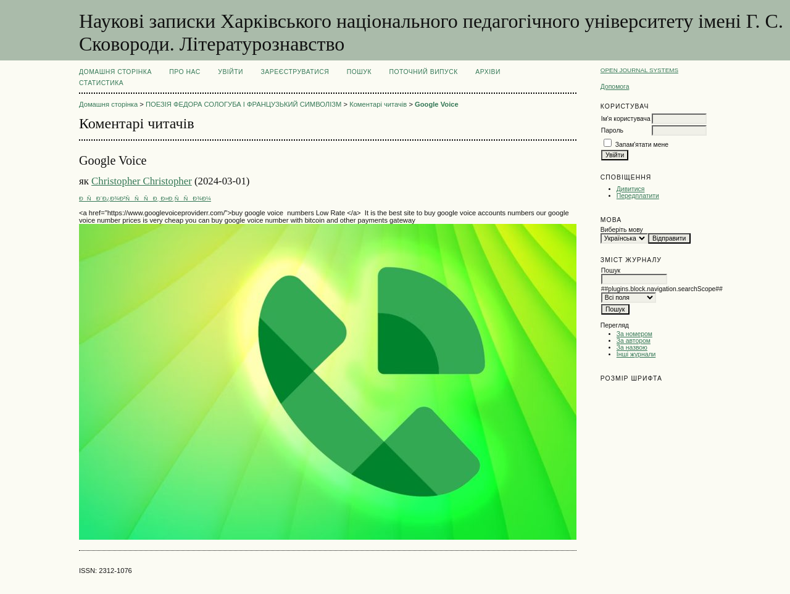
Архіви (488, 71)
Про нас (185, 71)
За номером (634, 334)
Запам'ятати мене (641, 144)
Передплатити (638, 195)
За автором (634, 340)
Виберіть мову (622, 229)
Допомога (615, 86)
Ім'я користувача (626, 118)
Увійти (230, 71)
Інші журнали (636, 354)
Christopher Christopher (141, 181)
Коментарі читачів (378, 104)
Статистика (101, 83)
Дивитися (631, 189)
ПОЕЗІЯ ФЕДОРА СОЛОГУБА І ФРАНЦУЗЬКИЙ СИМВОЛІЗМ (243, 104)
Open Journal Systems (639, 70)
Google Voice (437, 104)
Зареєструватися (295, 71)
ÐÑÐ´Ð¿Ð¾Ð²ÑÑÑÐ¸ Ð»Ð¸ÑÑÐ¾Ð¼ (145, 198)
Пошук (359, 71)
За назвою (632, 347)
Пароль (612, 130)
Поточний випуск (423, 71)
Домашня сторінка (115, 71)
